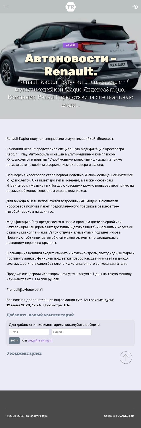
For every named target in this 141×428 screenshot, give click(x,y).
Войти (14, 340)
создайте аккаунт (40, 340)
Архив (70, 45)
